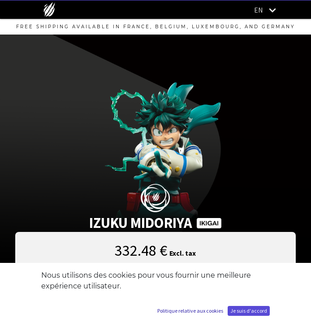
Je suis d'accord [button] (248, 310)
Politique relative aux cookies (190, 310)
